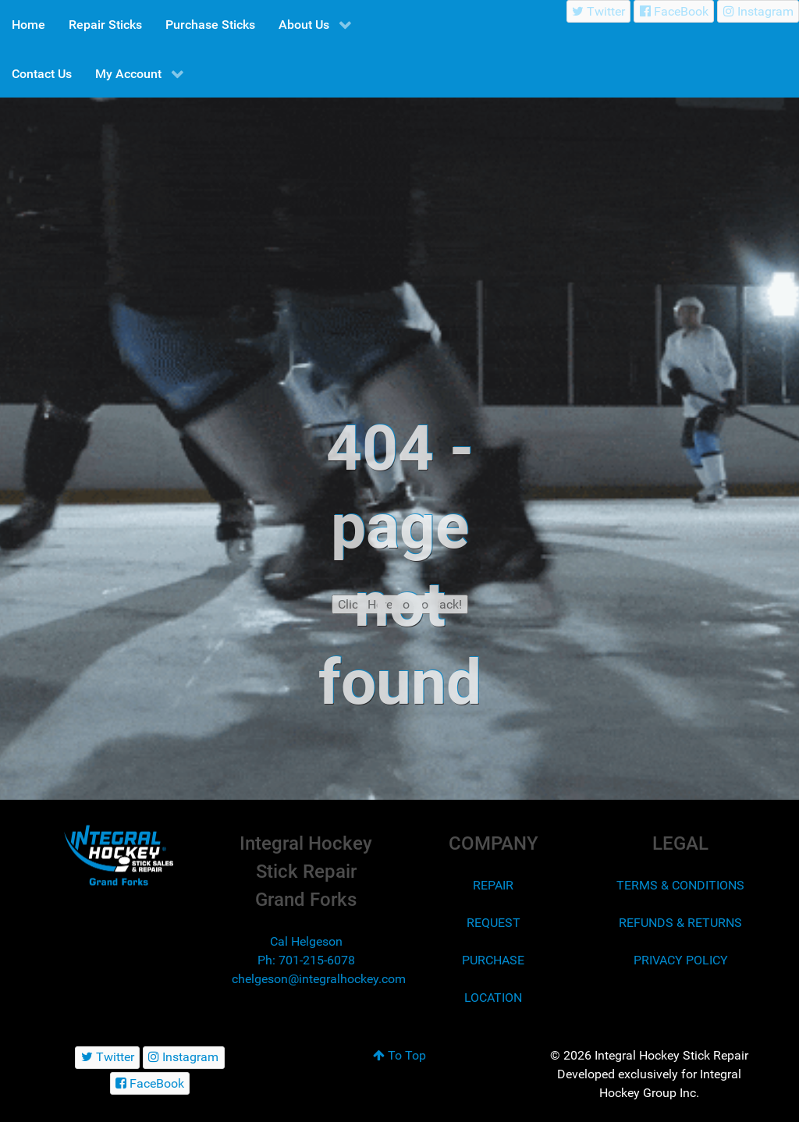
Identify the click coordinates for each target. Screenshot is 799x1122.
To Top (399, 1055)
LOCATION (493, 997)
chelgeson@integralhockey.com (319, 978)
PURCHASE (493, 960)
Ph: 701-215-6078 (306, 960)
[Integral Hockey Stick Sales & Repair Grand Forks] (118, 855)
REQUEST (493, 922)
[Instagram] (758, 11)
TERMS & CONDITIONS (680, 885)
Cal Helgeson (306, 941)
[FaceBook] (674, 11)
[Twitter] (598, 11)
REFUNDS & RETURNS (680, 922)
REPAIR (493, 885)
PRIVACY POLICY (681, 960)
